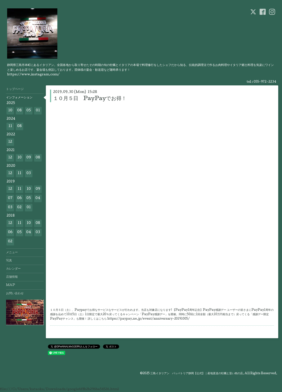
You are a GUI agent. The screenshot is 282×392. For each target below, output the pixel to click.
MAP (10, 285)
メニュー (12, 252)
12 (10, 142)
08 (19, 110)
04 (37, 198)
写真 (9, 260)
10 (10, 110)
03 (28, 173)
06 (19, 198)
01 (38, 110)
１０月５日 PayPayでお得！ (89, 99)
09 (28, 157)
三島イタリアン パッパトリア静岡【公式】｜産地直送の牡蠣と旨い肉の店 (196, 373)
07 (10, 198)
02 (19, 207)
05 (28, 110)
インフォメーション (19, 97)
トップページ (15, 89)
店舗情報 (12, 277)
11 (10, 126)
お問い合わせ (15, 293)
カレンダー (13, 269)
